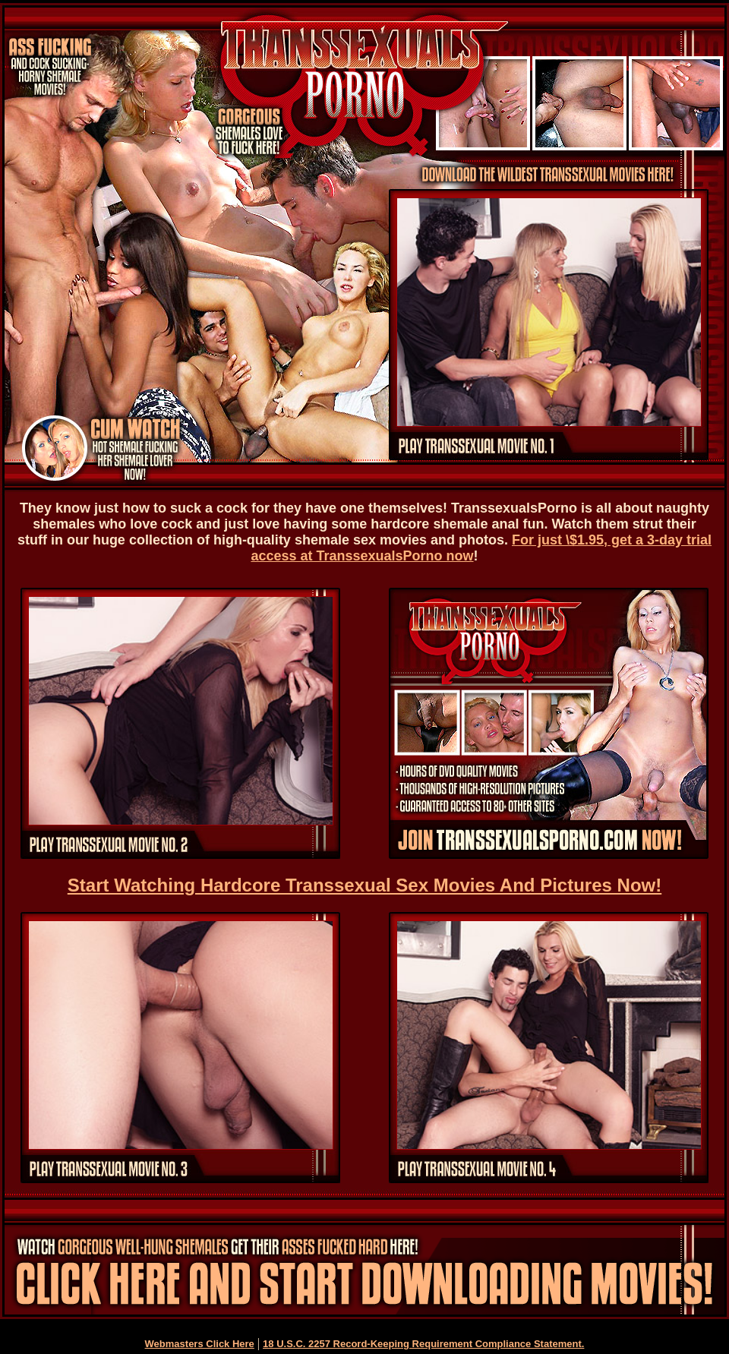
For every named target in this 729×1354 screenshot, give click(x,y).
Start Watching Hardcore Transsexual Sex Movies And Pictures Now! (364, 885)
